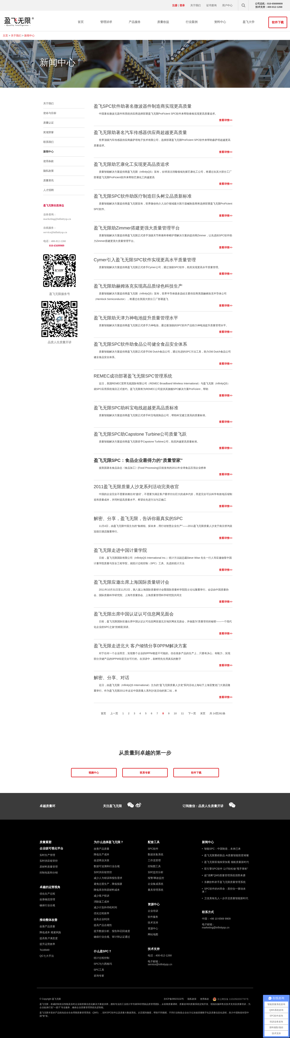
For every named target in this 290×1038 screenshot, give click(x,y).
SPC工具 (99, 969)
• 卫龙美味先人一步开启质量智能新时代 (225, 898)
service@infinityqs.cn (160, 964)
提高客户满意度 (49, 938)
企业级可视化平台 (51, 848)
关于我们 (195, 5)
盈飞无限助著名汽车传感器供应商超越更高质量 (140, 132)
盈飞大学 (248, 22)
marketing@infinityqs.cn (216, 927)
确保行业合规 (47, 905)
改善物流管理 (47, 899)
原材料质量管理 (49, 866)
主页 (5, 35)
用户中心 (227, 5)
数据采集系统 (155, 854)
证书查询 (211, 5)
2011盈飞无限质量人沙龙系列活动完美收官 (136, 486)
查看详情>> (225, 120)
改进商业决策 (101, 860)
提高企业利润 (101, 919)
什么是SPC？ (103, 951)
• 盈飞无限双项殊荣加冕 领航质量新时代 (225, 862)
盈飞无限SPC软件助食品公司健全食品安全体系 (140, 344)
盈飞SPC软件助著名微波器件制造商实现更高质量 (143, 106)
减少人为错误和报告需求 (108, 877)
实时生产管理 (47, 854)
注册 (174, 5)
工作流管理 (154, 860)
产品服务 (135, 22)
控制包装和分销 (49, 872)
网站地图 (153, 934)
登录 (182, 5)
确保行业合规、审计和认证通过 (112, 936)
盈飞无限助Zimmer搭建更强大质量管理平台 (137, 227)
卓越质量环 (47, 806)
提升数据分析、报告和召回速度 (112, 931)
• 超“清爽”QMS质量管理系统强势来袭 (224, 875)
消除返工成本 (101, 901)
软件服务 (153, 916)
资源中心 (154, 904)
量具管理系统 (155, 889)
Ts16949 (44, 949)
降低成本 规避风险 (50, 932)
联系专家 (145, 772)
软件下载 (278, 22)
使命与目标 (49, 113)
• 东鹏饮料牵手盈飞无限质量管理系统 (224, 882)
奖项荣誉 (48, 132)
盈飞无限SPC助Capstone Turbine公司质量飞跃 (140, 434)
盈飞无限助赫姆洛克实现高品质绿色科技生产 (138, 286)
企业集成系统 (155, 883)
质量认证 (48, 122)
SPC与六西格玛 (103, 963)
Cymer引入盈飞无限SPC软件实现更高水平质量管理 (145, 259)
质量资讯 (48, 180)
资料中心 (220, 22)
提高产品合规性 (103, 925)
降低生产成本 (101, 854)
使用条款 (48, 161)
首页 (81, 22)
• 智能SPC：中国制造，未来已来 (221, 848)
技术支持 (153, 922)
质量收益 (163, 22)
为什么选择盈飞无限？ (108, 842)
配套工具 (154, 842)
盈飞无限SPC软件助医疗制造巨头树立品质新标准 (143, 196)
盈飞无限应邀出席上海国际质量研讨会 (131, 582)
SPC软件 (153, 848)
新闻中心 (29, 35)
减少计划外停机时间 (105, 907)
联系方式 (208, 912)
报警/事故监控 (156, 877)
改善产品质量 (47, 926)
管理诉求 (106, 22)
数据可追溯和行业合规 (107, 866)
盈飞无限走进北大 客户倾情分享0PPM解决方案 (140, 645)
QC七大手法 (47, 955)
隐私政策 (48, 170)
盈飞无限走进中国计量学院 (120, 550)
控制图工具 (154, 866)
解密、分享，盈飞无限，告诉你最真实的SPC (138, 518)
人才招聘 (48, 190)
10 (175, 713)
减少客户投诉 (101, 895)
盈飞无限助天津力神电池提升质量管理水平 (136, 317)
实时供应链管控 (49, 860)
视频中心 (94, 772)
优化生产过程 (47, 893)
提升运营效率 (47, 944)
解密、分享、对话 (111, 677)
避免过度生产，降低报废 (108, 883)
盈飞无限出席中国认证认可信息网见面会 (134, 613)
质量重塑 (45, 842)
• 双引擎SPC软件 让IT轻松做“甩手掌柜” (225, 868)
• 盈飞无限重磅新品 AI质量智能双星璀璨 (225, 855)
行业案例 (192, 22)
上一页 (114, 713)
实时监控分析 (155, 872)
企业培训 (153, 910)
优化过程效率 (101, 913)
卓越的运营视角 (50, 887)
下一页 (192, 713)
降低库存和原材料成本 (107, 889)
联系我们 (48, 141)
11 (182, 713)
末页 (202, 713)
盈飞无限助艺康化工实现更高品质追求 (131, 164)
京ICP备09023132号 (174, 999)
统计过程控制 (101, 957)
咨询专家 (99, 975)
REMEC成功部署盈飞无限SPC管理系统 (133, 375)
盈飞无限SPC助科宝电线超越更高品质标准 (136, 407)
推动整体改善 (48, 919)
